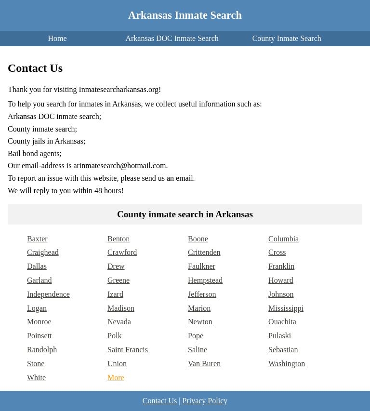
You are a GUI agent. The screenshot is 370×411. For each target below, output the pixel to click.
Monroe (39, 322)
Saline (197, 349)
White (36, 377)
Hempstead (205, 280)
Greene (118, 280)
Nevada (119, 322)
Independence (48, 294)
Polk (114, 335)
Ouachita (282, 322)
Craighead (43, 252)
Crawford (122, 252)
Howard (280, 280)
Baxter (37, 239)
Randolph (42, 349)
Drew (116, 266)
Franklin (281, 266)
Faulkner (201, 266)
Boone (198, 239)
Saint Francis (127, 349)
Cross (277, 252)
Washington (286, 363)
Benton (118, 239)
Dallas (37, 266)
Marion (199, 308)
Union (117, 363)
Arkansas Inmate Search (185, 15)
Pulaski (279, 335)
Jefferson (202, 294)
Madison (120, 308)
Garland (39, 280)
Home (57, 38)
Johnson (280, 294)
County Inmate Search (286, 38)
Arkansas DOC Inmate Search (171, 38)
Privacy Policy (204, 401)
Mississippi (286, 308)
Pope (195, 335)
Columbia (283, 239)
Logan (37, 308)
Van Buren (204, 363)
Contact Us (160, 401)
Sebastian (283, 349)
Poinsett (39, 335)
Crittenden (204, 252)
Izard (115, 294)
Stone (35, 363)
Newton (200, 322)
